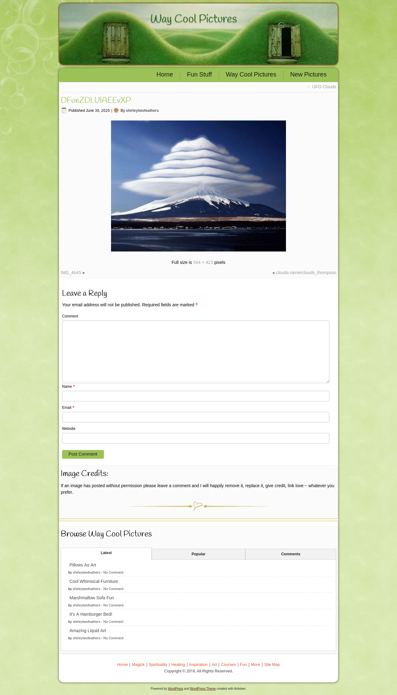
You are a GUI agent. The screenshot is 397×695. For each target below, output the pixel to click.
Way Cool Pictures (193, 19)
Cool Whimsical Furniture (93, 581)
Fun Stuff (199, 75)
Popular (199, 554)
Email (68, 408)
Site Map (272, 664)
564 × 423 (203, 262)
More (255, 664)
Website (68, 429)
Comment (70, 316)
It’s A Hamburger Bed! (90, 614)
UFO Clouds (321, 87)
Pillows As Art (82, 565)
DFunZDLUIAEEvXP (96, 100)
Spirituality (158, 664)
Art (214, 664)
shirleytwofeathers (142, 111)
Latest (106, 553)
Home (165, 75)
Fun (243, 664)
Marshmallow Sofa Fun (91, 598)
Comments (290, 554)
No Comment (113, 572)
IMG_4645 (71, 273)
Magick (138, 664)
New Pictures (308, 75)
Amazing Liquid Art (87, 631)
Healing (178, 664)
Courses (228, 664)
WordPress (175, 688)
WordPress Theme (203, 688)
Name (68, 387)
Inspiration (198, 664)
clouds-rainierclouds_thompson (306, 273)
